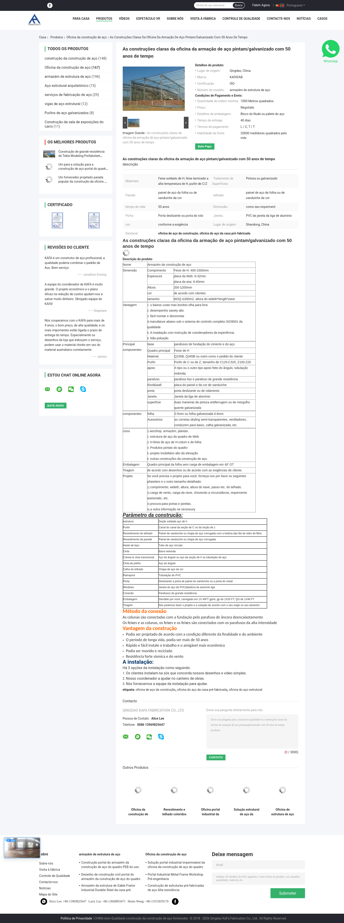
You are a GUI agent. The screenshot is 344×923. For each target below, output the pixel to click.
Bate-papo (205, 146)
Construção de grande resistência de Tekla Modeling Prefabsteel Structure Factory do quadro (81, 156)
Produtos (104, 18)
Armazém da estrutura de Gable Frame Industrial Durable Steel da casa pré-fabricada (108, 888)
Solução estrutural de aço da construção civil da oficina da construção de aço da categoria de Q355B (246, 812)
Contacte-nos (278, 18)
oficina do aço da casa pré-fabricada (202, 689)
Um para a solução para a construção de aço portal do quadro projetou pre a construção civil (83, 169)
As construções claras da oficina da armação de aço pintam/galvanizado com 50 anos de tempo (155, 137)
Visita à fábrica (203, 18)
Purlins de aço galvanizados (67, 113)
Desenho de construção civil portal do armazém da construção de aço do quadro (110, 877)
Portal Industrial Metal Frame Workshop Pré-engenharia (175, 877)
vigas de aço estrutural (62, 104)
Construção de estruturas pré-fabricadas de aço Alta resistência (176, 888)
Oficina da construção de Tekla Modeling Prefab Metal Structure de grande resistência (138, 812)
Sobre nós (175, 18)
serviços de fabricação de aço (68, 95)
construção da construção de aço (71, 58)
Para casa (81, 18)
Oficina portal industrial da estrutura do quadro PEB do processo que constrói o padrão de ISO (210, 812)
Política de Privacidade (76, 918)
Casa (42, 37)
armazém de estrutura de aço (68, 76)
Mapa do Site (48, 894)
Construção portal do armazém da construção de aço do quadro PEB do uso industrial (110, 865)
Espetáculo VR (148, 18)
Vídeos (124, 18)
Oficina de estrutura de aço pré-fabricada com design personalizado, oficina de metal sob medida (282, 812)
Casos (322, 18)
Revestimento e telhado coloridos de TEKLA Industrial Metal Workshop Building (174, 812)
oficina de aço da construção (155, 689)
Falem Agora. (261, 5)
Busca (238, 5)
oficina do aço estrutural (245, 689)
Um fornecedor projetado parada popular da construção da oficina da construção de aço (83, 181)
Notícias (304, 18)
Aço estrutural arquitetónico (67, 86)
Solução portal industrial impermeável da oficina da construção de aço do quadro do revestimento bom (176, 865)
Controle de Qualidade (241, 18)
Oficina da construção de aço (86, 37)
